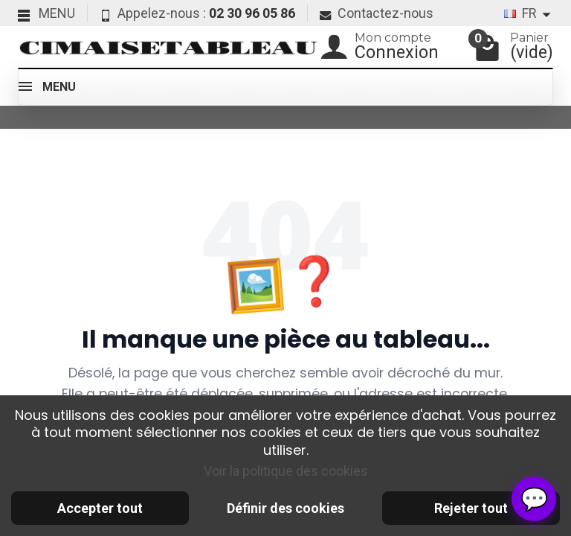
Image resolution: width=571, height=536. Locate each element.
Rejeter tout (471, 508)
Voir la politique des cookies (286, 471)
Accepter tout (100, 508)
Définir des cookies (285, 508)
